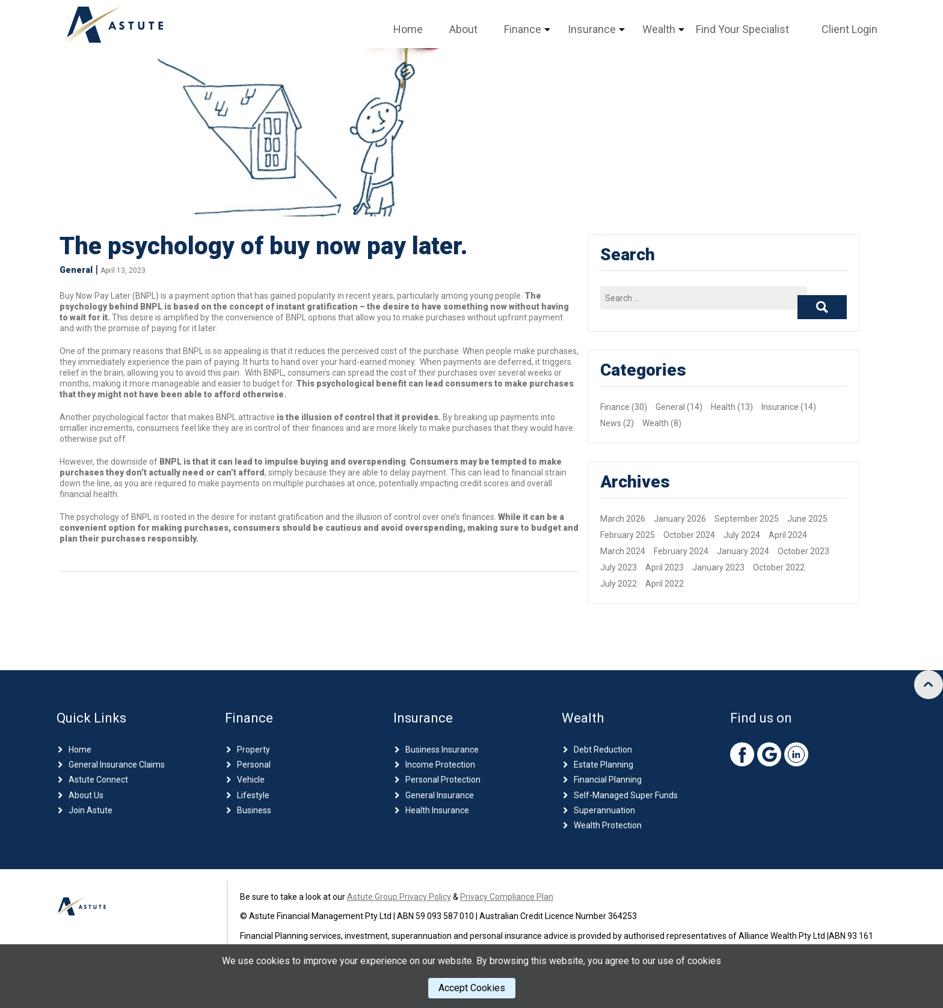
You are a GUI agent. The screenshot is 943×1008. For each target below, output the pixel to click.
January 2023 (718, 567)
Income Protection (440, 764)
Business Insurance (442, 749)
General (76, 270)
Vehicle (251, 779)
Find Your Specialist (742, 29)
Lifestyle (253, 795)
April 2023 (664, 567)
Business (254, 810)
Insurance (592, 29)
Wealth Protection (608, 825)
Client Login (849, 29)
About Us (86, 795)
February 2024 (681, 551)
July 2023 (618, 567)
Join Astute (90, 810)
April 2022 (664, 583)
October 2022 (779, 567)
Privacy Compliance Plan (506, 897)
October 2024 (689, 535)
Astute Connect (98, 779)
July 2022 (618, 583)
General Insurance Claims (117, 764)
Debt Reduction (603, 749)
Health (723, 407)
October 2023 (803, 551)
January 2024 (743, 551)
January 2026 (680, 519)
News (610, 423)
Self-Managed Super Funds (626, 795)
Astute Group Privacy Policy (399, 897)
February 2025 (627, 535)
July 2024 (741, 535)
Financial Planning (608, 779)
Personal (254, 764)
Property (253, 749)
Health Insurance (437, 810)
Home (408, 29)
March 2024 (622, 551)
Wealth (658, 29)
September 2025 (746, 519)
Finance (522, 29)
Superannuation (604, 810)
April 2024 (788, 535)
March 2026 (622, 519)
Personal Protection (443, 779)
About (463, 29)
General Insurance (439, 795)
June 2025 (807, 519)
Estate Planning (603, 764)
